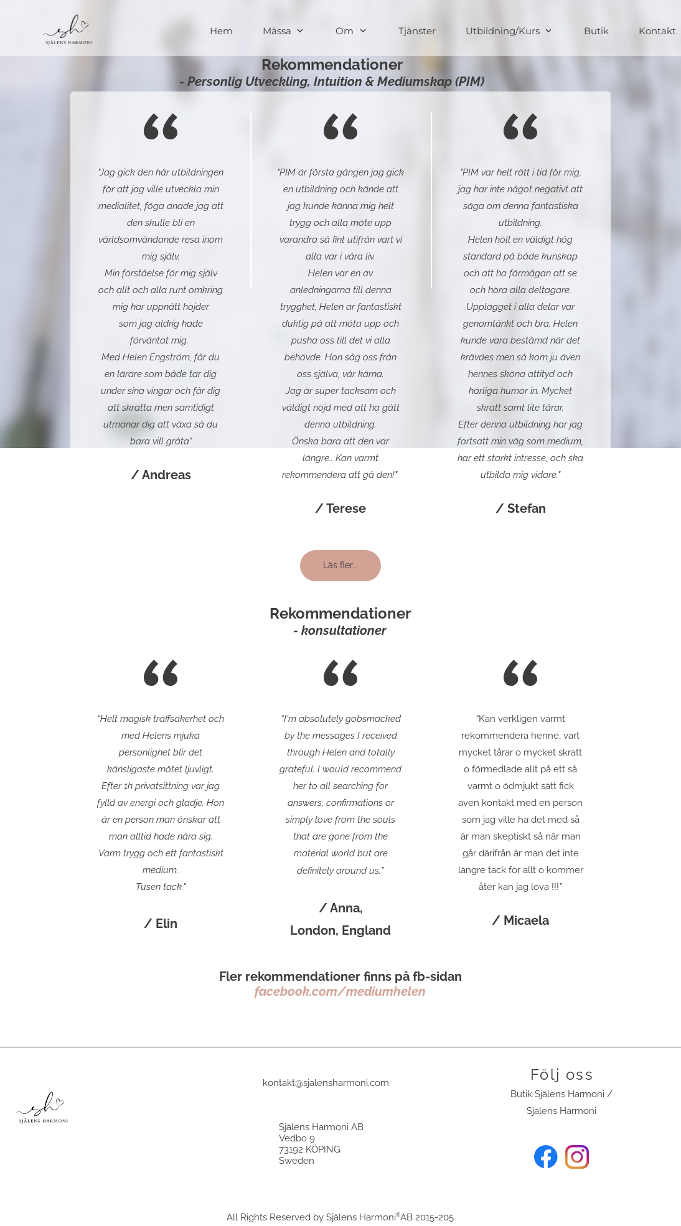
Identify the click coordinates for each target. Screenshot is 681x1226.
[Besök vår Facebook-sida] (546, 1157)
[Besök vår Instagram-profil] (577, 1157)
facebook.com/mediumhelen (340, 991)
